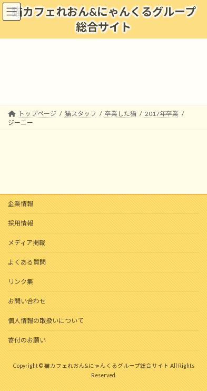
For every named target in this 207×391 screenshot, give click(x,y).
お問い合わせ (27, 301)
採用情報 (20, 223)
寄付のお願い (27, 340)
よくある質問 (27, 262)
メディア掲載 (26, 243)
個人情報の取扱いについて (46, 321)
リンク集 (20, 282)
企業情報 (20, 204)
